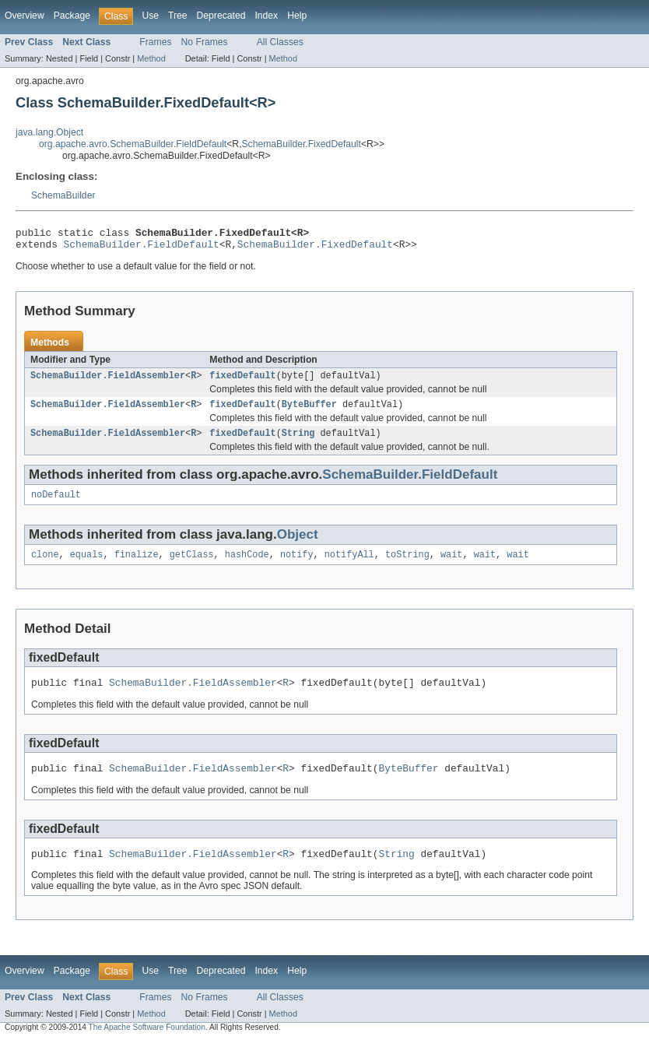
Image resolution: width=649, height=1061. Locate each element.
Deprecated (221, 15)
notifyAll (349, 566)
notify (297, 566)
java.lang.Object (49, 132)
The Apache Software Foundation (147, 1046)
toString (407, 566)
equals (86, 566)
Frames (155, 42)
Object (297, 545)
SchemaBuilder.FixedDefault (301, 144)
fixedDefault (242, 381)
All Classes (280, 42)
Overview (24, 15)
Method (151, 58)
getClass (192, 566)
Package (72, 15)
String (298, 442)
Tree (178, 15)
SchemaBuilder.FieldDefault (141, 248)
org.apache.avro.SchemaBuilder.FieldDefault (132, 144)
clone (45, 566)
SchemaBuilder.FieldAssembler (107, 381)
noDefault (56, 505)
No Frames (204, 42)
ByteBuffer (309, 412)
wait (451, 566)
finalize (136, 566)
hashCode (247, 566)
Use (150, 15)
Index (266, 15)
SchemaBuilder (63, 195)
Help (297, 15)
